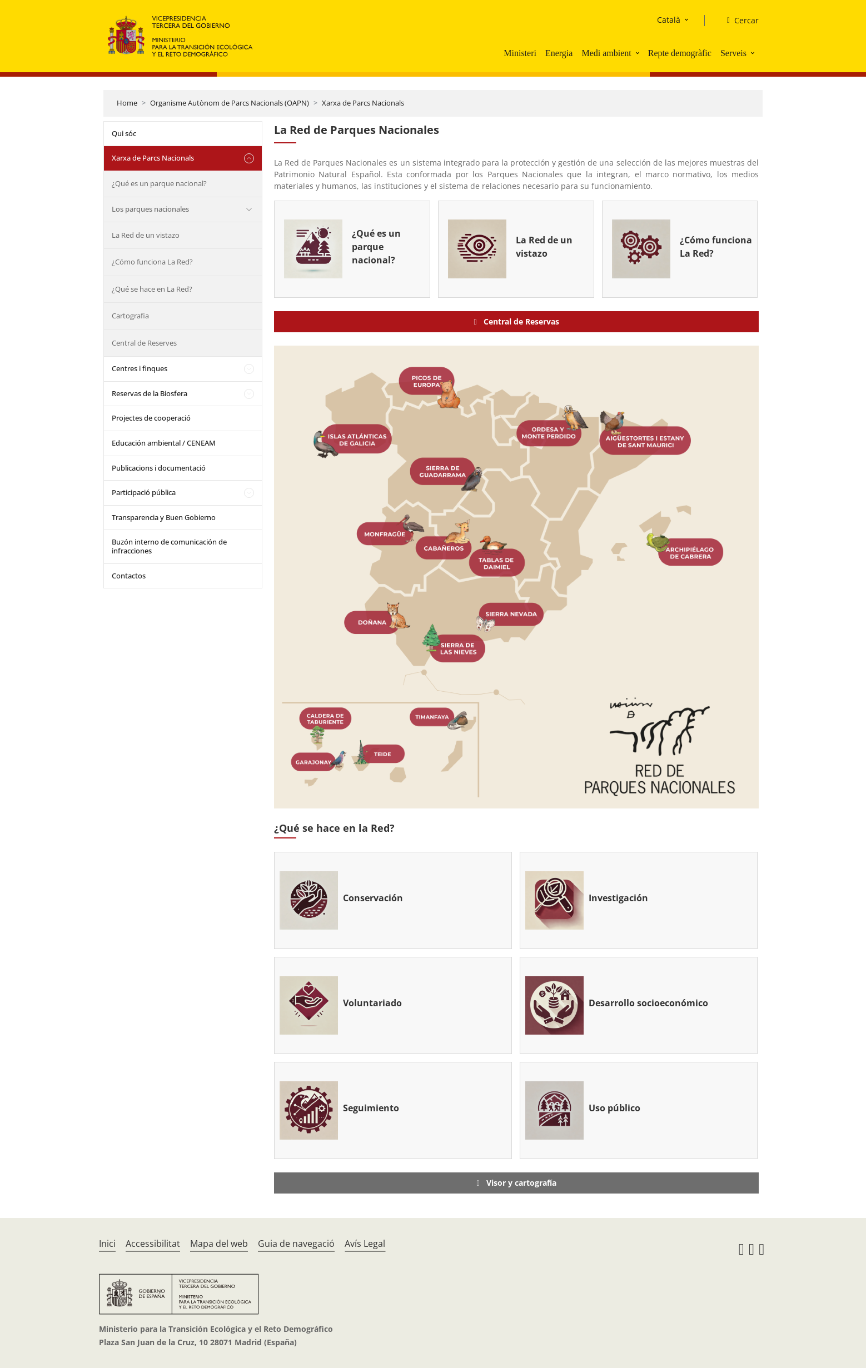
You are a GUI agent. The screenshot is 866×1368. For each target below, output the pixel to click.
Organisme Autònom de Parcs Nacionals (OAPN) (229, 103)
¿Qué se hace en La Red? (152, 289)
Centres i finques (139, 368)
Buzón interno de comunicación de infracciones (169, 546)
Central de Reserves (144, 343)
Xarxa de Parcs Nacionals (363, 103)
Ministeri (520, 53)
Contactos (129, 576)
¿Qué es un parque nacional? (159, 183)
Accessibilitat (153, 1243)
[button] (639, 53)
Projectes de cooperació (151, 418)
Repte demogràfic (679, 53)
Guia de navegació (296, 1243)
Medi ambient (606, 53)
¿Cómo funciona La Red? (152, 262)
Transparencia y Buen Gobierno (164, 517)
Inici (107, 1243)
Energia (559, 53)
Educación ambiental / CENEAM (164, 443)
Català (668, 19)
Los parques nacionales (150, 209)
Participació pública (144, 492)
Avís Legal (365, 1243)
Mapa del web (219, 1243)
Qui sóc (124, 133)
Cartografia (130, 316)
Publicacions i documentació (159, 468)
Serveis (733, 53)
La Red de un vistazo (146, 235)
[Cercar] (738, 20)
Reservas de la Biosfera (149, 393)
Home (127, 103)
